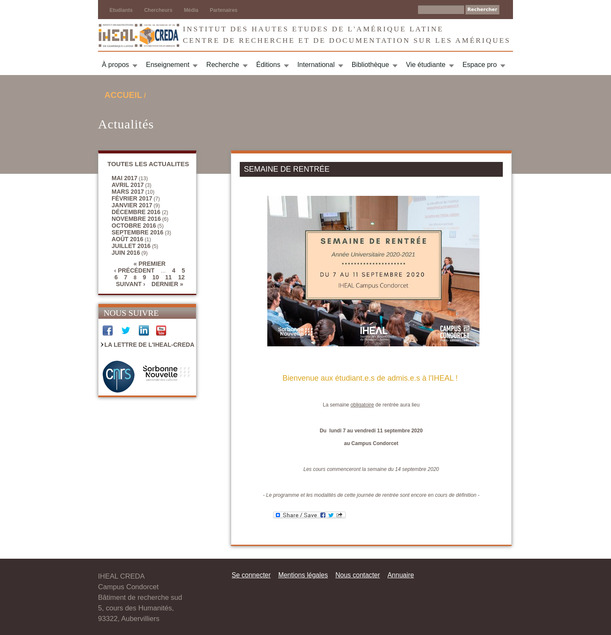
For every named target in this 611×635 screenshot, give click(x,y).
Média (191, 10)
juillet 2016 (131, 245)
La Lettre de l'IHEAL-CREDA (149, 344)
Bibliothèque (370, 64)
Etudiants (121, 10)
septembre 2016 (137, 232)
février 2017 (132, 198)
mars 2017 (128, 191)
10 (155, 277)
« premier (149, 263)
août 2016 (127, 239)
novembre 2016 (136, 218)
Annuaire (400, 575)
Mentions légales (303, 575)
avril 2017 (128, 184)
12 (181, 277)
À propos (115, 64)
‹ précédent (134, 270)
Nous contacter (357, 575)
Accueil (123, 95)
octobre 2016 (134, 225)
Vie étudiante (426, 64)
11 (168, 277)
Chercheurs (158, 10)
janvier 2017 (132, 205)
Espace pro (479, 64)
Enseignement (167, 64)
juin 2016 (126, 252)
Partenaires (223, 10)
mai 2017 (124, 178)
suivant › (130, 284)
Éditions (268, 64)
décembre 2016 (136, 212)
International (316, 64)
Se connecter (251, 575)
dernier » (167, 284)
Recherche (222, 64)
